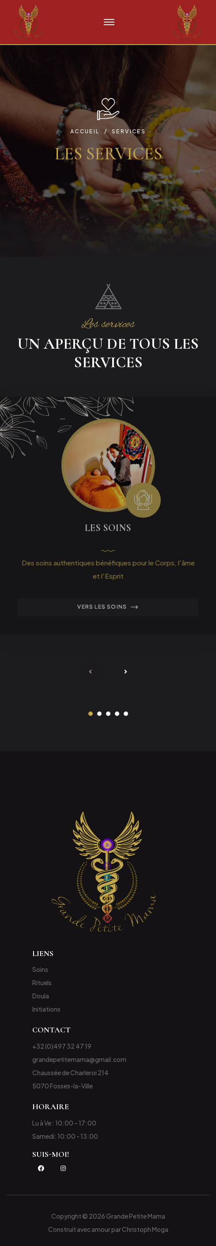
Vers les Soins (107, 609)
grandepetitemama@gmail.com (79, 1059)
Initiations (46, 1009)
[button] (90, 713)
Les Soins (108, 530)
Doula (40, 996)
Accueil (85, 131)
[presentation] (91, 672)
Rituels (42, 982)
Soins (40, 969)
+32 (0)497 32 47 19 (61, 1046)
